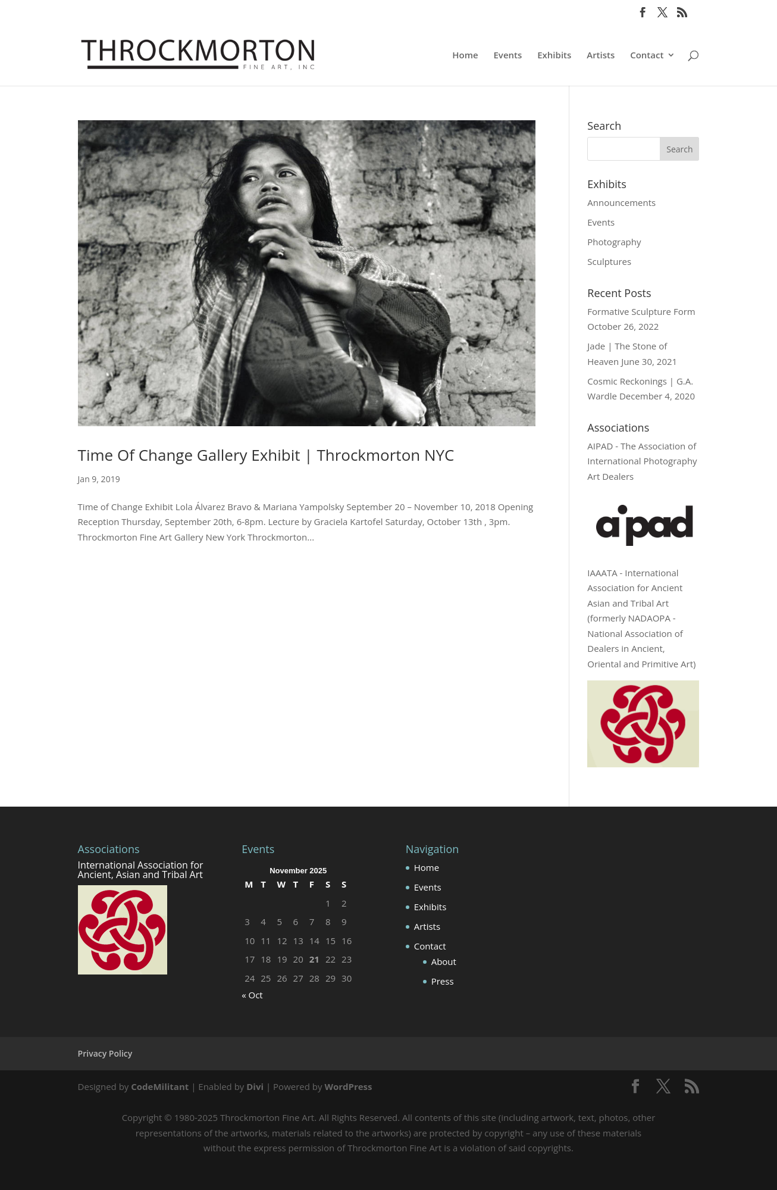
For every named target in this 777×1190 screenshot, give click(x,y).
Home (465, 56)
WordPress (348, 1086)
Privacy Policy (105, 1053)
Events (508, 56)
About (443, 961)
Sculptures (609, 261)
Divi (255, 1086)
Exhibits (554, 56)
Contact (646, 56)
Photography (614, 242)
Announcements (621, 202)
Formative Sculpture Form (641, 311)
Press (442, 981)
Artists (601, 56)
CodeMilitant (160, 1086)
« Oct (252, 995)
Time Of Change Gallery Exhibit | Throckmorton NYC (266, 455)
